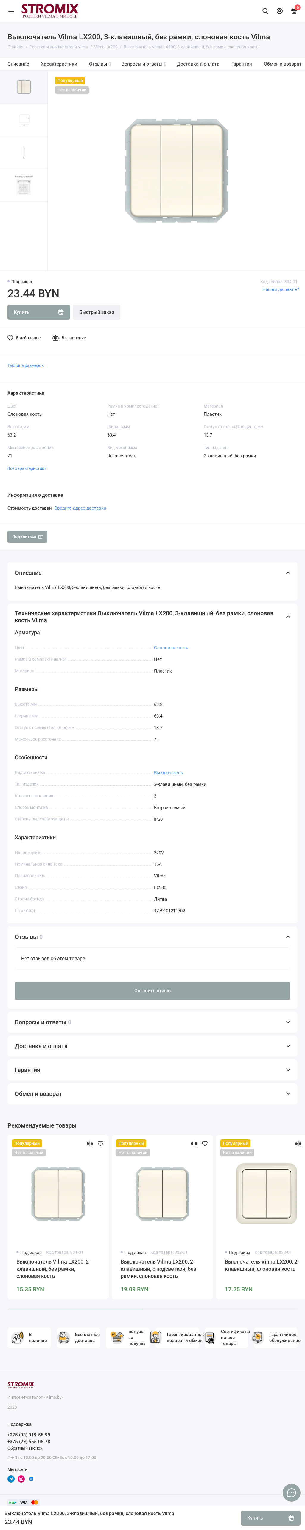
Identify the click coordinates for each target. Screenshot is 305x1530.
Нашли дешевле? (280, 289)
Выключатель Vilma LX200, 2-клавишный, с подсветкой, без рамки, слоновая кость (158, 1268)
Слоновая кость (171, 647)
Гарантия (241, 64)
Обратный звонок (25, 1448)
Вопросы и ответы (144, 64)
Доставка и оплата (198, 64)
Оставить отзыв (152, 991)
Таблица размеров (25, 365)
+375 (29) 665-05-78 (28, 1441)
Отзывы (100, 64)
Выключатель (168, 772)
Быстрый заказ (96, 312)
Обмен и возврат (283, 64)
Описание (18, 64)
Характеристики (59, 64)
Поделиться (27, 536)
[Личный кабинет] (279, 11)
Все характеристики (27, 468)
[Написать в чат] (292, 1493)
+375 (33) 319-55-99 (28, 1435)
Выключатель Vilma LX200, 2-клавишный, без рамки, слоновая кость (53, 1268)
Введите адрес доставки (80, 508)
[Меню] (11, 11)
